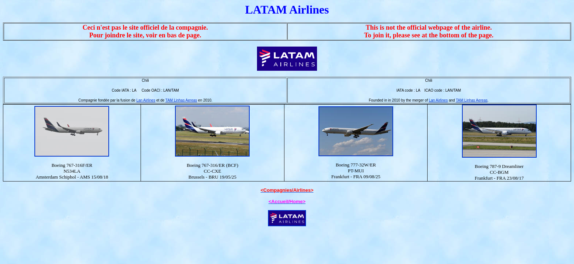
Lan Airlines (145, 100)
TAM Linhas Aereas (181, 100)
